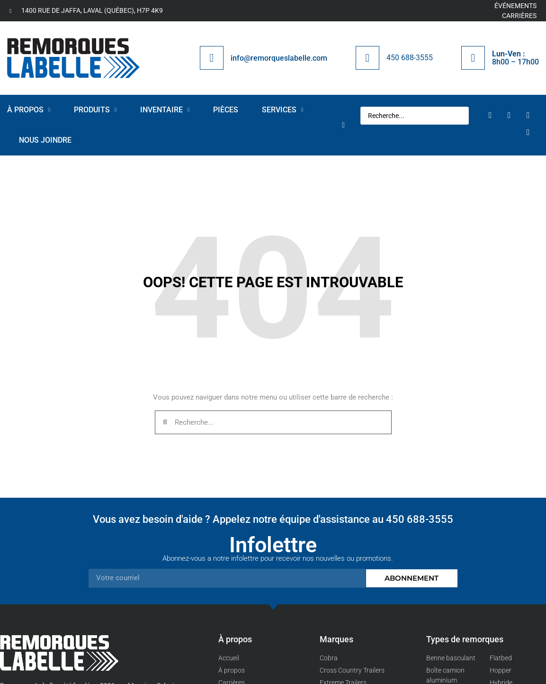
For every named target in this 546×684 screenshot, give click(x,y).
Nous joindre (45, 140)
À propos (28, 109)
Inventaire (164, 109)
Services (282, 109)
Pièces (225, 109)
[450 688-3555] (367, 58)
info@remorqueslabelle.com (279, 58)
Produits (95, 109)
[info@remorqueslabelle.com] (212, 58)
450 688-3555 (409, 57)
